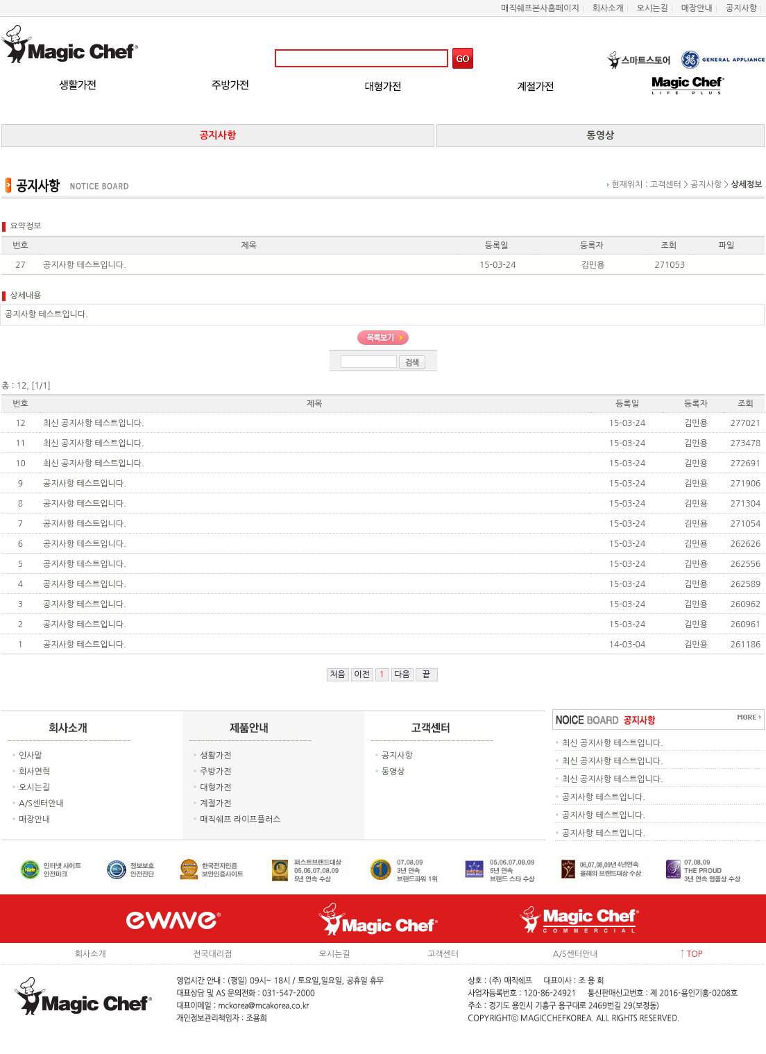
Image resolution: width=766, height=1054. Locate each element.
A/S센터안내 (41, 803)
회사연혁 (34, 771)
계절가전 (215, 803)
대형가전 (215, 787)
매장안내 (697, 8)
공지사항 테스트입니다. (84, 483)
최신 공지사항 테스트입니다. (93, 423)
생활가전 (215, 755)
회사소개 (608, 8)
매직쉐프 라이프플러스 (240, 819)
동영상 (393, 771)
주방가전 (215, 771)
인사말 (30, 755)
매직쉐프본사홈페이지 (540, 8)
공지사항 (741, 8)
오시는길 (652, 8)
